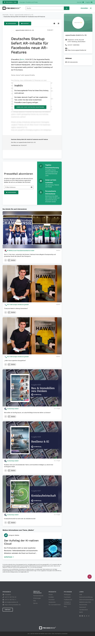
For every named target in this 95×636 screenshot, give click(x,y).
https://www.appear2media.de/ (76, 50)
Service (35, 603)
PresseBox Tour (10, 2)
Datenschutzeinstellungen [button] (87, 599)
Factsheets (67, 597)
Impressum (82, 607)
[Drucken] (54, 23)
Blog (65, 606)
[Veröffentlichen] (89, 577)
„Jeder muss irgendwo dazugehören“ (15, 360)
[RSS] (84, 616)
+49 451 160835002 (73, 45)
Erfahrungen (37, 598)
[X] (86, 616)
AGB (80, 594)
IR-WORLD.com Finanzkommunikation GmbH (20, 250)
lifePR (81, 612)
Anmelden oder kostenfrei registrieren (30, 107)
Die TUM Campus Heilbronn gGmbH (18, 304)
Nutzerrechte (83, 604)
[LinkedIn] (82, 616)
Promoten (52, 599)
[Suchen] (66, 8)
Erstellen (51, 597)
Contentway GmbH (12, 408)
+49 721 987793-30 (10, 597)
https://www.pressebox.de (12, 604)
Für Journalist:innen (55, 604)
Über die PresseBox (37, 592)
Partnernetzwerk (38, 595)
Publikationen (68, 599)
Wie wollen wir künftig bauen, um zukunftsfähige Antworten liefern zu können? (27, 412)
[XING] (88, 616)
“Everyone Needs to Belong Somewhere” (16, 308)
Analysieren (52, 602)
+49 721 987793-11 (10, 599)
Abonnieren (11, 23)
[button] (5, 260)
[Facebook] (80, 616)
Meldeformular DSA (85, 602)
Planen (51, 594)
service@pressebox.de (23, 571)
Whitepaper (67, 594)
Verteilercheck (83, 609)
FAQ (34, 600)
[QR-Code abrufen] (58, 23)
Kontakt (25, 23)
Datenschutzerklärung (86, 597)
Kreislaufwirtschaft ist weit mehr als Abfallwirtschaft (20, 518)
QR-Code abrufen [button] (72, 62)
